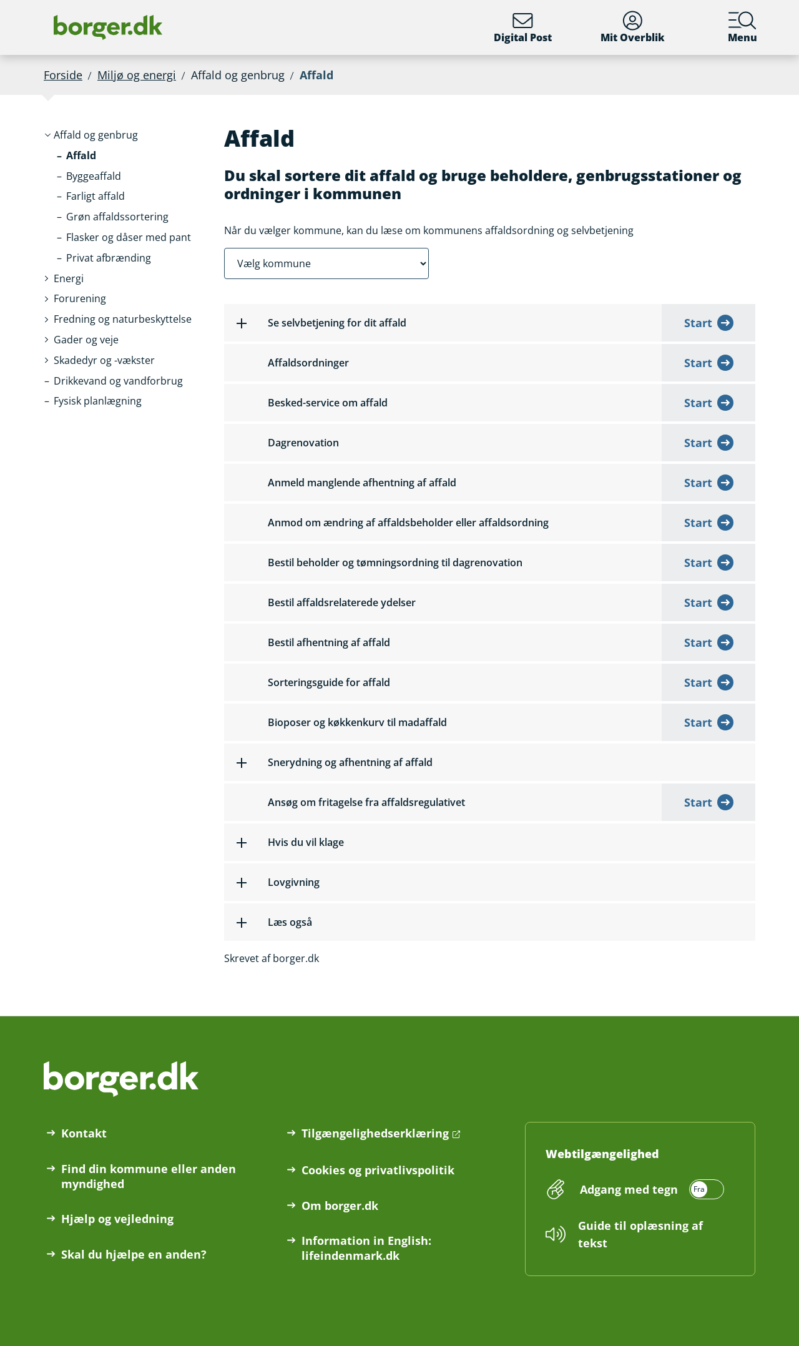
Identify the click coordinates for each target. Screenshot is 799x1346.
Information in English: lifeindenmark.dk (366, 1248)
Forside (63, 74)
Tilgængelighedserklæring (375, 1133)
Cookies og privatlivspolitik (377, 1169)
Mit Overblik (632, 27)
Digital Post (523, 27)
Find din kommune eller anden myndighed (148, 1176)
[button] (96, 135)
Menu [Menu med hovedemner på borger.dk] (742, 27)
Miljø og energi (136, 74)
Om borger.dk (339, 1205)
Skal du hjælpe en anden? (134, 1254)
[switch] (650, 1189)
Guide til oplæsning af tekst (640, 1234)
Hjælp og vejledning (117, 1218)
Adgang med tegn (629, 1189)
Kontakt (84, 1133)
